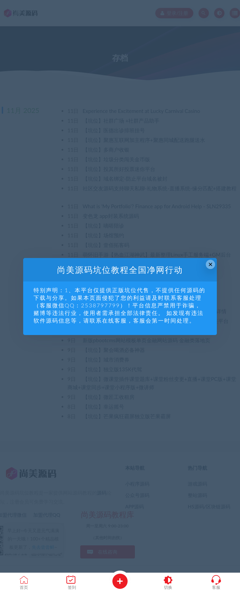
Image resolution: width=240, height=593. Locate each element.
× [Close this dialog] (210, 264)
